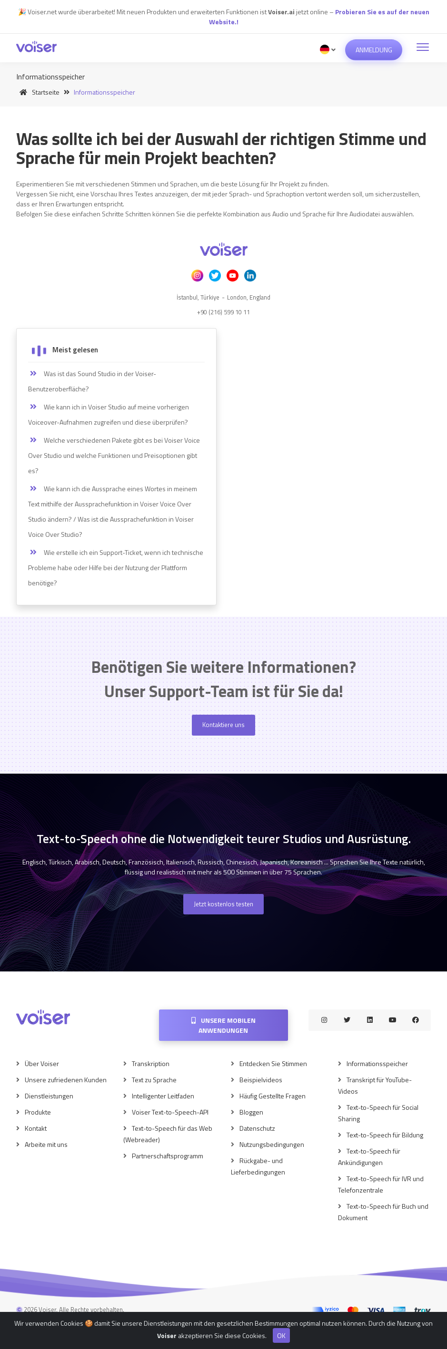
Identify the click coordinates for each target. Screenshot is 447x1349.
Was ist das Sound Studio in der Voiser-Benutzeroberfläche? (92, 381)
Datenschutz (257, 1128)
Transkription (150, 1063)
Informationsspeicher (377, 1063)
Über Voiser (42, 1063)
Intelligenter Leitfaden (163, 1096)
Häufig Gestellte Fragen (272, 1096)
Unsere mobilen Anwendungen (223, 1025)
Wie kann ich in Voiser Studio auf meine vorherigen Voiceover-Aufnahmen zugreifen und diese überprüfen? (108, 414)
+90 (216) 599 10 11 (223, 312)
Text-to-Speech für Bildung (385, 1135)
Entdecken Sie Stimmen (273, 1063)
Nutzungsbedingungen (271, 1144)
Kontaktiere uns (223, 724)
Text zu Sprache (154, 1080)
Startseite (38, 92)
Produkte (38, 1112)
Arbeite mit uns (46, 1144)
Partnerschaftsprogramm (167, 1156)
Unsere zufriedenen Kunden (66, 1080)
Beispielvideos (260, 1080)
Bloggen (251, 1112)
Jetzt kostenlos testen (223, 904)
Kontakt (36, 1128)
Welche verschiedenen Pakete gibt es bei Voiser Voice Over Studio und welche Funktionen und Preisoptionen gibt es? (114, 455)
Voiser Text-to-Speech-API (170, 1112)
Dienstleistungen (49, 1096)
